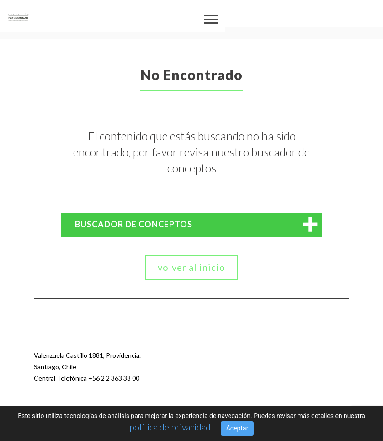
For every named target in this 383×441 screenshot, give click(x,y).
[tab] (191, 225)
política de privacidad (170, 426)
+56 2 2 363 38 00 (113, 378)
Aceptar (237, 428)
